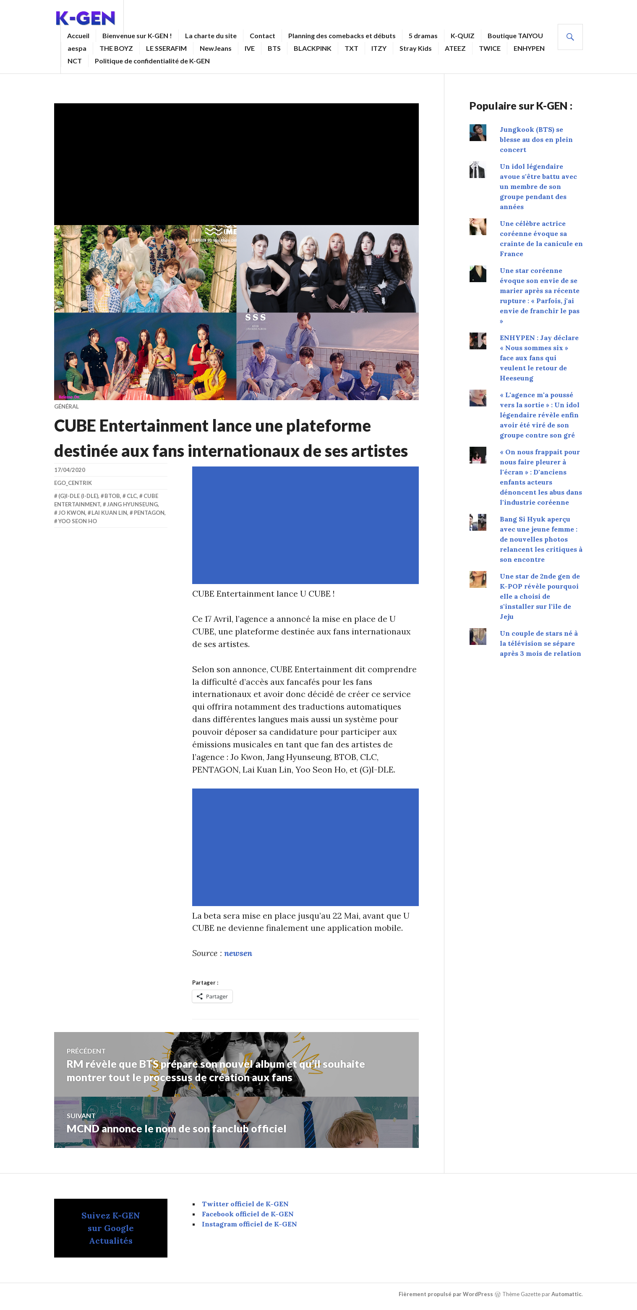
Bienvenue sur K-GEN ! (137, 35)
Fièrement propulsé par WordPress (446, 1295)
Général (66, 406)
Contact (262, 35)
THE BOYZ (116, 48)
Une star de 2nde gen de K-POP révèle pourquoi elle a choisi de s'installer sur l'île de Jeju (540, 596)
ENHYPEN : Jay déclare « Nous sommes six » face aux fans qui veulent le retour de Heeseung (539, 357)
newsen (238, 953)
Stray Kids (415, 48)
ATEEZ (455, 48)
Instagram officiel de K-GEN (249, 1225)
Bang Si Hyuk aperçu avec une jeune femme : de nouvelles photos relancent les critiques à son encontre (541, 539)
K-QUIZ (463, 35)
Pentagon (149, 512)
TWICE (490, 48)
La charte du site (211, 35)
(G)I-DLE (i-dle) (78, 496)
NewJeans (216, 48)
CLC (132, 496)
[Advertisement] (238, 162)
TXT (351, 48)
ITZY (378, 48)
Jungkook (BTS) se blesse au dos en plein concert (536, 139)
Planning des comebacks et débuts (342, 35)
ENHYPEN (529, 48)
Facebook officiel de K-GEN (248, 1214)
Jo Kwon (71, 512)
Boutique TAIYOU (515, 35)
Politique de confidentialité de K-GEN (152, 61)
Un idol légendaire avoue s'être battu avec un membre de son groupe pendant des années (538, 186)
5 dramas (423, 35)
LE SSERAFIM (166, 48)
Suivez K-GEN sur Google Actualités (110, 1229)
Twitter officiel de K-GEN (245, 1204)
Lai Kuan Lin (109, 512)
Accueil (78, 35)
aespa (77, 48)
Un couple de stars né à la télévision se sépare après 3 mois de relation (540, 643)
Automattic (566, 1295)
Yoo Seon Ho (77, 521)
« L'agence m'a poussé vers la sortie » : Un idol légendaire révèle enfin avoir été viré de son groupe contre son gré (540, 414)
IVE (250, 48)
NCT (75, 61)
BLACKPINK (313, 48)
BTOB (112, 496)
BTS (274, 48)
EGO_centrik (73, 482)
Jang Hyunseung (132, 504)
